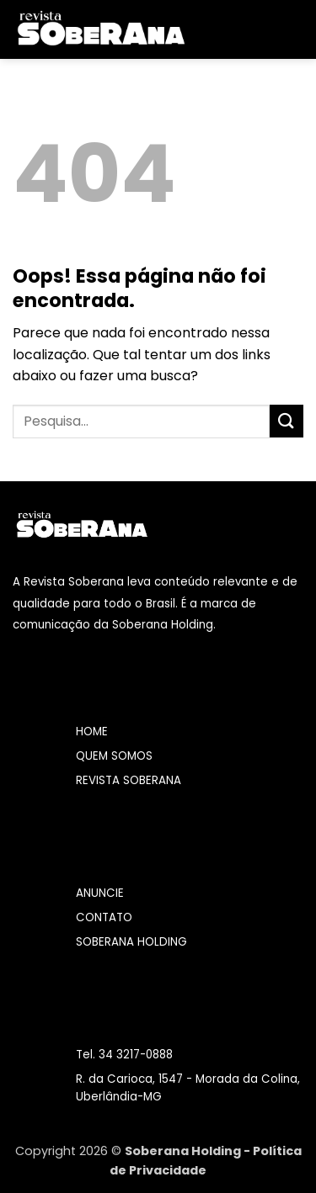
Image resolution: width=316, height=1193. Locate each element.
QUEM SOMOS (114, 756)
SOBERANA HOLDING (131, 942)
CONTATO (104, 917)
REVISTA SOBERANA (128, 780)
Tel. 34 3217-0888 (124, 1055)
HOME (92, 732)
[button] (210, 29)
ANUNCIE (100, 893)
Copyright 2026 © (70, 1151)
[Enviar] (286, 421)
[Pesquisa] (297, 29)
